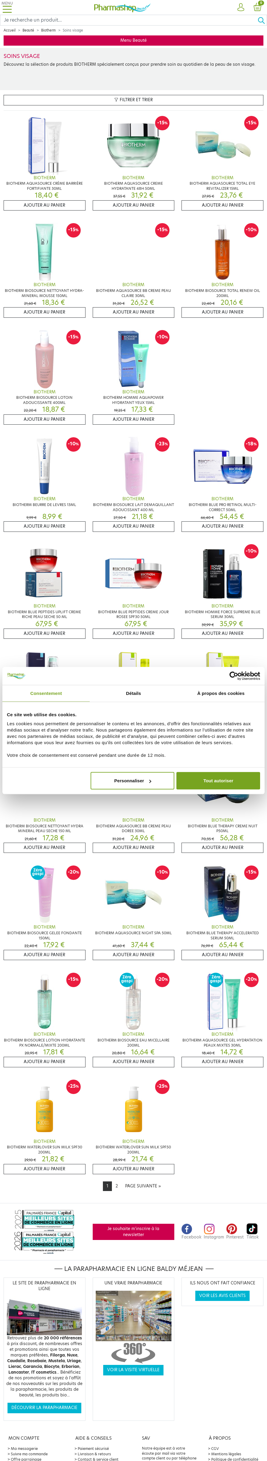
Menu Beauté (133, 40)
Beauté (28, 30)
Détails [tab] (133, 693)
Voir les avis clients (222, 1296)
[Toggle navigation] (7, 7)
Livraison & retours (94, 1453)
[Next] (143, 1186)
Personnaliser (132, 780)
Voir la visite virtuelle (133, 1370)
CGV (215, 1448)
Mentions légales (226, 1453)
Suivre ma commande (29, 1453)
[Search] (129, 20)
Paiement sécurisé (93, 1448)
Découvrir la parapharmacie (44, 1408)
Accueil (10, 30)
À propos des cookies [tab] (220, 693)
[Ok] (262, 20)
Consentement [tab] (46, 693)
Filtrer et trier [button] (133, 100)
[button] (241, 7)
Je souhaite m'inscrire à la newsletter (133, 1232)
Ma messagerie (24, 1448)
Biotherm (48, 30)
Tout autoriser (218, 780)
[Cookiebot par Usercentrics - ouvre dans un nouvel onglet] (234, 675)
